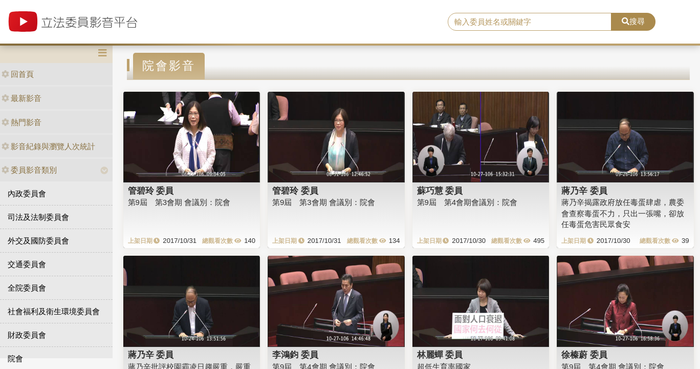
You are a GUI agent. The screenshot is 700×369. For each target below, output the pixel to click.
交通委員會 (27, 264)
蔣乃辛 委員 (584, 190)
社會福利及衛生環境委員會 (54, 311)
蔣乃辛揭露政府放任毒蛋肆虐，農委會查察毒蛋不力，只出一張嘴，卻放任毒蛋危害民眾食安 (622, 213)
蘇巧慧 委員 (440, 190)
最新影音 (21, 98)
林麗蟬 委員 (440, 354)
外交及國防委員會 (38, 240)
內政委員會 (27, 193)
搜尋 (633, 21)
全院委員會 (27, 287)
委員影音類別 (29, 170)
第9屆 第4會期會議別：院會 (467, 202)
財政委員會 (27, 335)
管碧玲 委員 (151, 190)
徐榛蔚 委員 (584, 354)
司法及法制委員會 (38, 217)
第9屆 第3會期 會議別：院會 (179, 202)
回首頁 (18, 74)
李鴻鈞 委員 (295, 354)
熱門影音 (21, 122)
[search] (529, 22)
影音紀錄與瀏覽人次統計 (48, 146)
